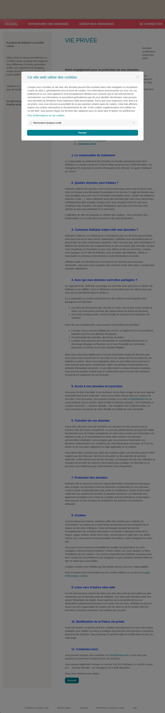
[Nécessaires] (134, 123)
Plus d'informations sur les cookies (46, 115)
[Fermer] (137, 77)
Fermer (82, 132)
